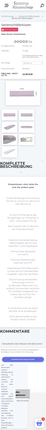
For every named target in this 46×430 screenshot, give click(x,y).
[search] (42, 6)
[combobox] (32, 63)
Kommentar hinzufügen (23, 359)
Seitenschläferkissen (29, 16)
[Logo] (22, 5)
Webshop (7, 5)
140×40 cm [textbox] (28, 63)
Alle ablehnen (21, 393)
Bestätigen (23, 401)
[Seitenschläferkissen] (23, 82)
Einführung (7, 16)
